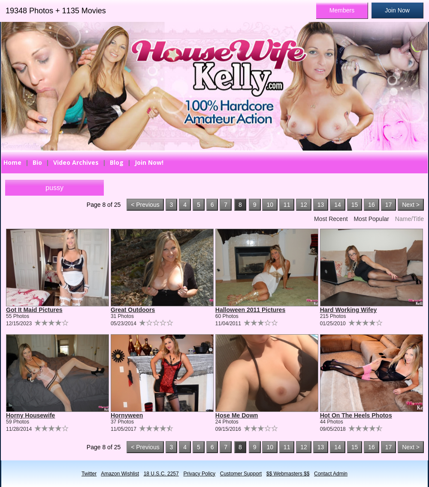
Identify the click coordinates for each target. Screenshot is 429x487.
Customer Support (241, 474)
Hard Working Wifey (348, 309)
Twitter (89, 474)
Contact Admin (330, 474)
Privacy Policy (199, 474)
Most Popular (371, 218)
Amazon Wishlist (120, 474)
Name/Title (409, 218)
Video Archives (76, 162)
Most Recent (331, 218)
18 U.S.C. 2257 (161, 474)
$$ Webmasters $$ (288, 474)
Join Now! (149, 162)
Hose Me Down (236, 415)
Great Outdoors (133, 309)
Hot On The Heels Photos (356, 415)
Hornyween (127, 415)
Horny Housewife (30, 415)
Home (12, 162)
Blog (117, 162)
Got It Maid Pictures (34, 309)
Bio (37, 162)
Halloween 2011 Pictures (250, 309)
